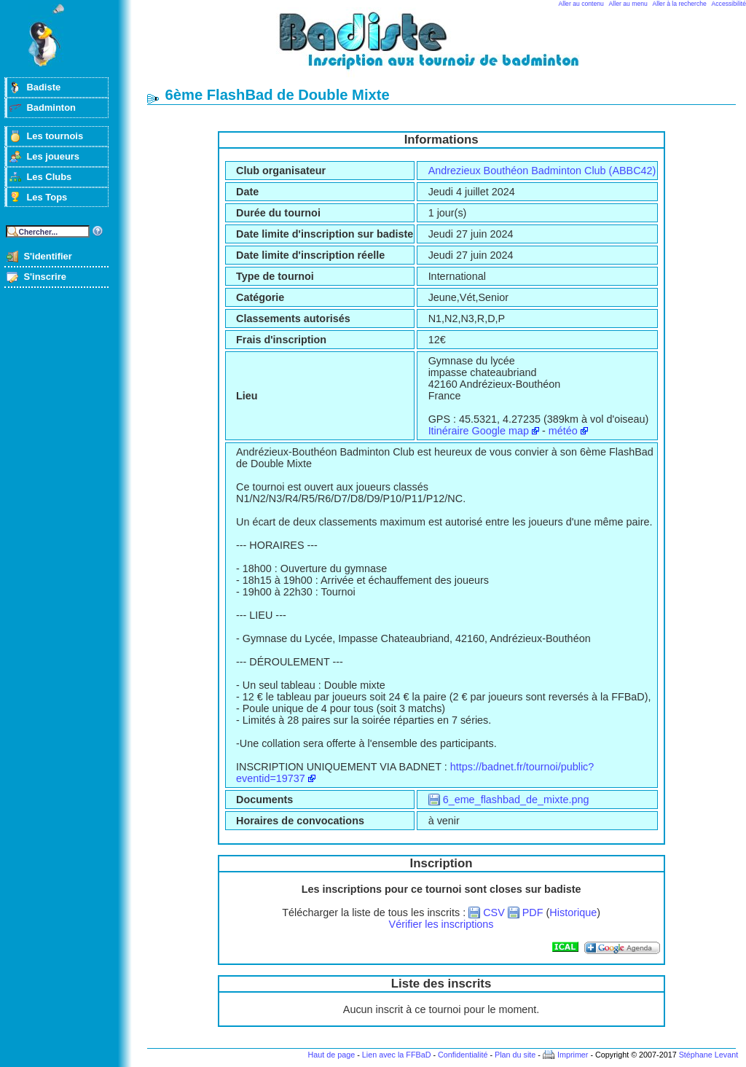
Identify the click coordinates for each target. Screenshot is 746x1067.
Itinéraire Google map (478, 431)
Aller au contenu (581, 3)
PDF (532, 912)
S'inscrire (44, 276)
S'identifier (47, 256)
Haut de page (331, 1054)
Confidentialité (462, 1054)
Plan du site (515, 1054)
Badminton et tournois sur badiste (446, 47)
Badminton (51, 107)
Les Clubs (48, 176)
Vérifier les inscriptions (441, 924)
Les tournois (54, 135)
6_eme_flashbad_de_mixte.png (516, 799)
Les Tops (46, 197)
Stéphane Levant (709, 1054)
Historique (573, 912)
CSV (494, 912)
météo (563, 431)
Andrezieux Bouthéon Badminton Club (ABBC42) (542, 170)
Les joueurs (52, 156)
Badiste (43, 87)
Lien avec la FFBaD (396, 1054)
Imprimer (573, 1054)
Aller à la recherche (680, 3)
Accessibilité (729, 3)
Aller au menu (628, 3)
